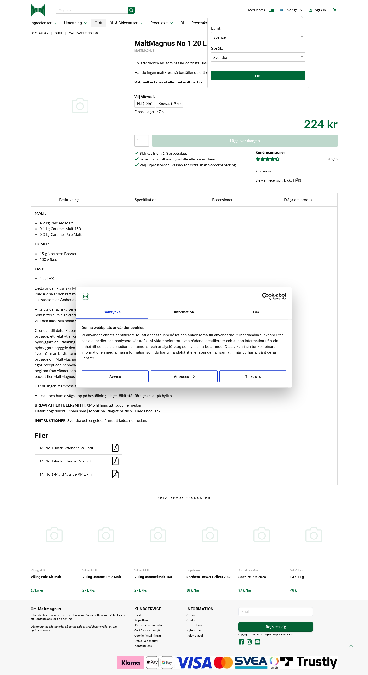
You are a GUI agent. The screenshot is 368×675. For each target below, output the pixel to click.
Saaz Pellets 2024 (252, 577)
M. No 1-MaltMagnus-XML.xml (80, 474)
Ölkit (98, 23)
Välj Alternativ (144, 97)
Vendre (290, 634)
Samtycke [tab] (112, 312)
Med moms (261, 11)
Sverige (291, 10)
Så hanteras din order (148, 625)
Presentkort (200, 23)
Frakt (137, 615)
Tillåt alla (253, 376)
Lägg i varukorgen (245, 140)
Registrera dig (276, 627)
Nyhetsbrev (193, 630)
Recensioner (222, 199)
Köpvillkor (141, 620)
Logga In (317, 10)
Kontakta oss (143, 646)
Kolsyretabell (195, 635)
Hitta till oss (194, 625)
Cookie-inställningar (147, 635)
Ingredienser (44, 23)
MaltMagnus (144, 50)
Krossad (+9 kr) (169, 103)
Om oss (191, 615)
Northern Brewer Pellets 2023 (208, 577)
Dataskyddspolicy (146, 641)
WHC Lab (296, 570)
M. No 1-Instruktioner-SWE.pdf (80, 448)
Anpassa (184, 376)
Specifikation (146, 199)
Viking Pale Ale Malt (46, 577)
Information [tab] (184, 312)
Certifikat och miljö (147, 630)
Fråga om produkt (299, 199)
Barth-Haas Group (249, 570)
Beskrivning (69, 199)
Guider (190, 620)
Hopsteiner (193, 570)
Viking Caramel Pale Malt (101, 577)
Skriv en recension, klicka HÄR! (278, 180)
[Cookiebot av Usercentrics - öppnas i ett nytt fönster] (265, 296)
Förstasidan (39, 33)
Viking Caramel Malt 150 (153, 577)
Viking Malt (38, 570)
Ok (258, 75)
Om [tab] (256, 312)
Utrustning (76, 23)
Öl (182, 23)
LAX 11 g (297, 577)
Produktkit (162, 23)
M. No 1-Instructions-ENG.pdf (80, 461)
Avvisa (115, 376)
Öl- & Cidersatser (127, 23)
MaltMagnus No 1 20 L (84, 33)
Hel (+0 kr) (144, 103)
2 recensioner (264, 171)
